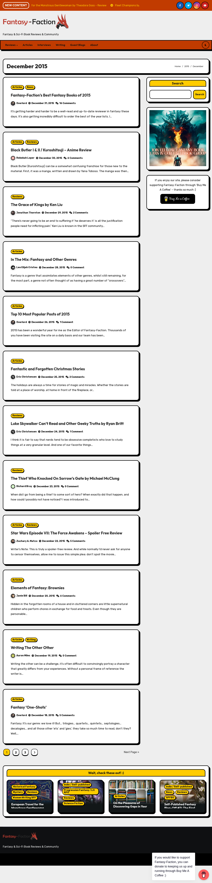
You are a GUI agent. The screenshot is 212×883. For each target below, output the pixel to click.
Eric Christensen (24, 376)
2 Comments (80, 212)
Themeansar (67, 876)
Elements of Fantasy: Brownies (42, 605)
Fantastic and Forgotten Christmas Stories (54, 368)
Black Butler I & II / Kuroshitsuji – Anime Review (58, 150)
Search (178, 83)
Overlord (19, 103)
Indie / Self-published (77, 802)
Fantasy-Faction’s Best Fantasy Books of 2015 (57, 95)
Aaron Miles (20, 673)
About (94, 45)
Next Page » (131, 769)
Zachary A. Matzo (24, 558)
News (30, 87)
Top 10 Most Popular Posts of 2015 (45, 314)
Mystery (18, 809)
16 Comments (67, 103)
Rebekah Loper (22, 157)
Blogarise (49, 876)
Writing (60, 45)
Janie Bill (19, 613)
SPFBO (170, 815)
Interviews (44, 45)
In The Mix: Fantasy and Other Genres (49, 259)
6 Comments (75, 158)
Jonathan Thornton (25, 212)
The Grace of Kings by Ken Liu (41, 204)
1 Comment (66, 322)
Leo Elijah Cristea (24, 267)
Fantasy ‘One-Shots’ (32, 724)
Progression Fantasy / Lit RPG (79, 808)
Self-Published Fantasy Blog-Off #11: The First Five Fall (180, 825)
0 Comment (77, 267)
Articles (28, 45)
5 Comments (77, 558)
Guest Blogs (77, 45)
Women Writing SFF (24, 815)
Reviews (10, 45)
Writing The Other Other (36, 665)
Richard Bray (21, 498)
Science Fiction (73, 820)
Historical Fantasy (24, 804)
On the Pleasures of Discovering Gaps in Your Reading (130, 823)
